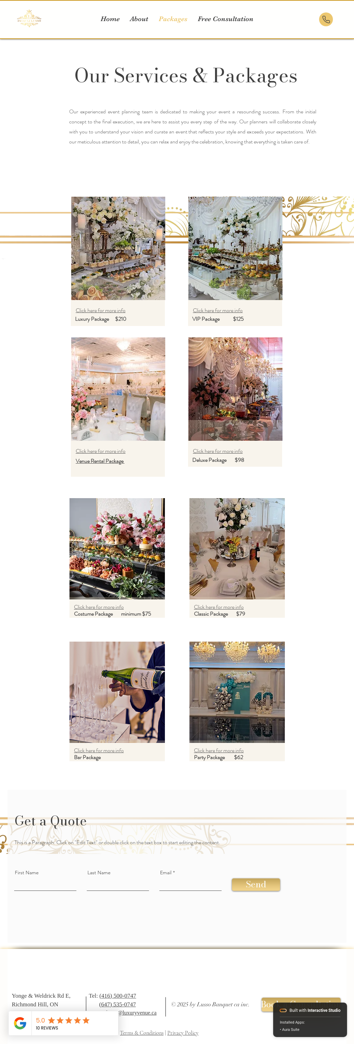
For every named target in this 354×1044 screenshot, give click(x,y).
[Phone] (326, 19)
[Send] (256, 884)
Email (165, 872)
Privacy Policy (182, 1032)
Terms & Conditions (142, 1032)
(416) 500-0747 (117, 995)
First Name (27, 872)
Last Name (99, 872)
